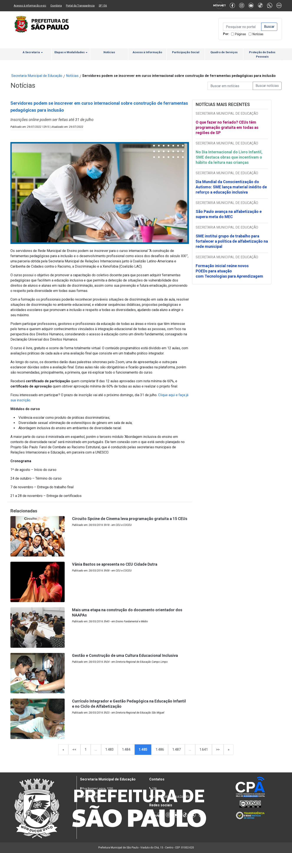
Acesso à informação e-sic (30, 5)
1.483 (109, 749)
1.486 (160, 749)
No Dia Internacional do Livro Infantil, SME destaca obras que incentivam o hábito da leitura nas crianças (229, 157)
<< (74, 749)
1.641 (203, 749)
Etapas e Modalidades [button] (70, 52)
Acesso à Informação (147, 52)
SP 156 (103, 5)
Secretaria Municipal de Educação (36, 76)
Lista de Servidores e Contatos (172, 796)
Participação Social (185, 52)
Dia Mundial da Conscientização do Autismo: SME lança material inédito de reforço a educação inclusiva (231, 186)
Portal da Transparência (80, 5)
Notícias (258, 34)
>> (218, 749)
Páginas (240, 34)
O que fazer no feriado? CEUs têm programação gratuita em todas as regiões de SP (227, 127)
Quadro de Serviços (224, 52)
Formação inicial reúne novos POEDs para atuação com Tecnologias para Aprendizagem (230, 270)
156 (154, 788)
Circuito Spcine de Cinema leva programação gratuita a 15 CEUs (129, 518)
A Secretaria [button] (33, 52)
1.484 (126, 749)
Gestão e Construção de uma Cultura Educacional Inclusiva (125, 655)
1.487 (176, 749)
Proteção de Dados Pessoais (262, 54)
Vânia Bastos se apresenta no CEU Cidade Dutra (114, 564)
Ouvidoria (56, 5)
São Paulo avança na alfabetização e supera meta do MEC (229, 214)
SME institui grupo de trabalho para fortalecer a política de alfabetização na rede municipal (232, 241)
